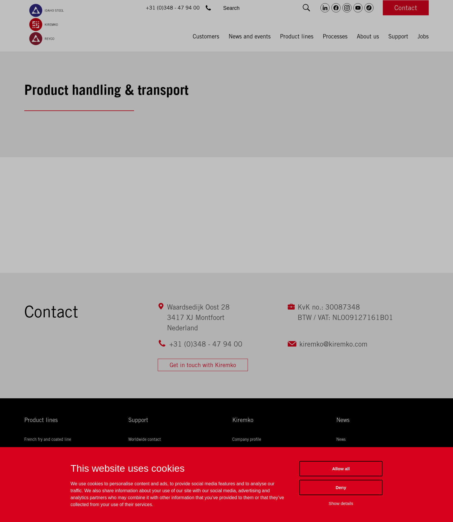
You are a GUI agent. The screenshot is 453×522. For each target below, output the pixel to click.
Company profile (246, 439)
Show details (340, 503)
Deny (341, 487)
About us (368, 36)
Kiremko (242, 420)
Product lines (296, 36)
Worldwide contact (144, 439)
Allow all (341, 468)
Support (398, 36)
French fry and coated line (47, 439)
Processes (335, 36)
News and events (250, 36)
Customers (206, 36)
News (343, 420)
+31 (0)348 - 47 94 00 (205, 344)
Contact (405, 8)
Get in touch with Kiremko (203, 365)
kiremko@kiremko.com (333, 344)
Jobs (423, 36)
